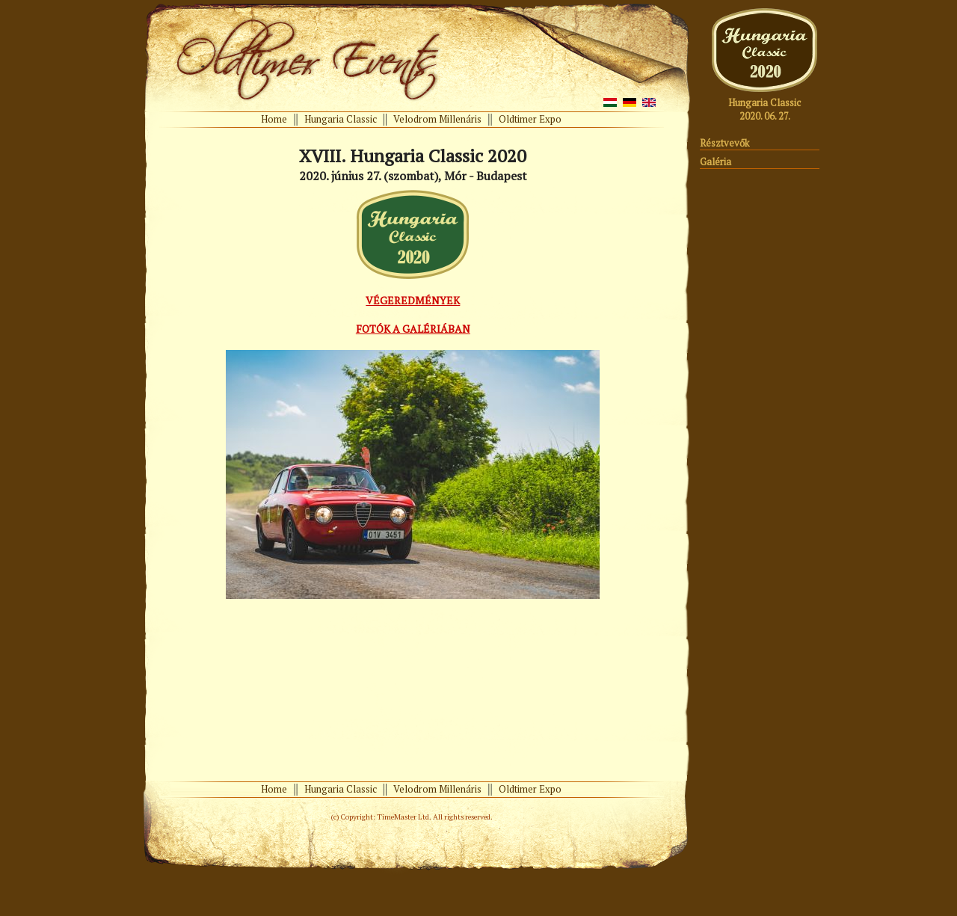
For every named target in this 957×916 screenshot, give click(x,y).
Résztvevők (724, 143)
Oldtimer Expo (530, 119)
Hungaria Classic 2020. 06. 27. (764, 109)
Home (274, 119)
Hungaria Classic (340, 119)
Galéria (715, 161)
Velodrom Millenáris (437, 119)
